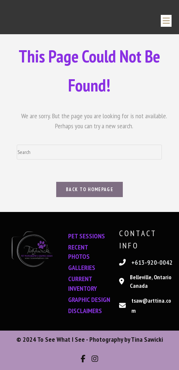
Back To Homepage (89, 189)
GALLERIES (81, 267)
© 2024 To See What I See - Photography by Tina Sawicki (89, 339)
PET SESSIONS (86, 236)
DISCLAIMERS (85, 310)
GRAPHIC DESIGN (89, 299)
